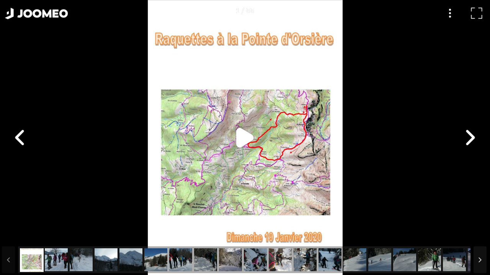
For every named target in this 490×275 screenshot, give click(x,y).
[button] (20, 235)
